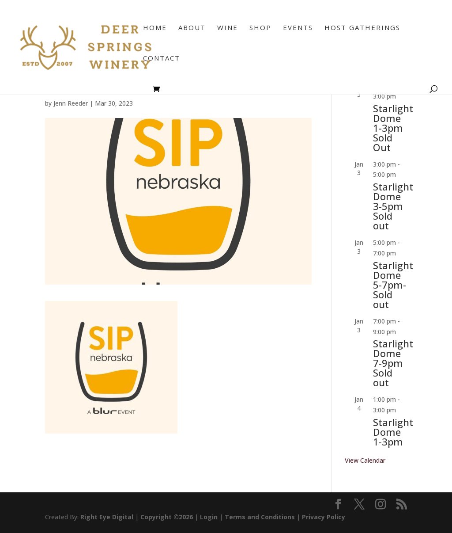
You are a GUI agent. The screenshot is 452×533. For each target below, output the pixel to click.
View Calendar (365, 460)
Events (298, 28)
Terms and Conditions (260, 517)
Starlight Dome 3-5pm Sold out (393, 206)
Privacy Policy (323, 517)
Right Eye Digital (106, 517)
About (192, 28)
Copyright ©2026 (166, 517)
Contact (161, 58)
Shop (260, 28)
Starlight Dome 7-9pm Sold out (393, 363)
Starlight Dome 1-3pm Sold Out (393, 128)
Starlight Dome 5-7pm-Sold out (393, 285)
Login (209, 517)
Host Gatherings (362, 28)
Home (155, 28)
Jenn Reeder (70, 103)
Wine (227, 28)
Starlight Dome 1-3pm (393, 431)
